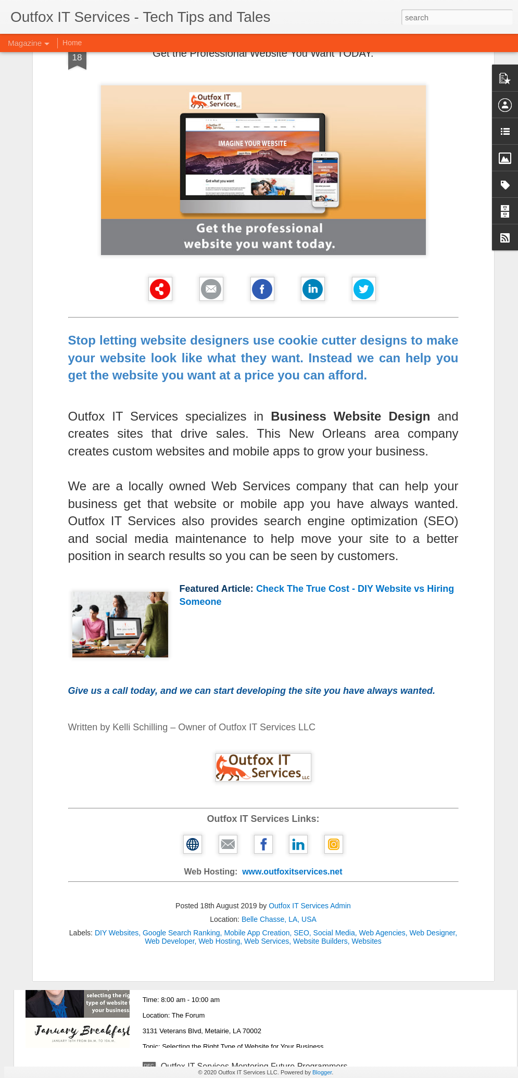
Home (72, 43)
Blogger (322, 1072)
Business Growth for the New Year (224, 711)
